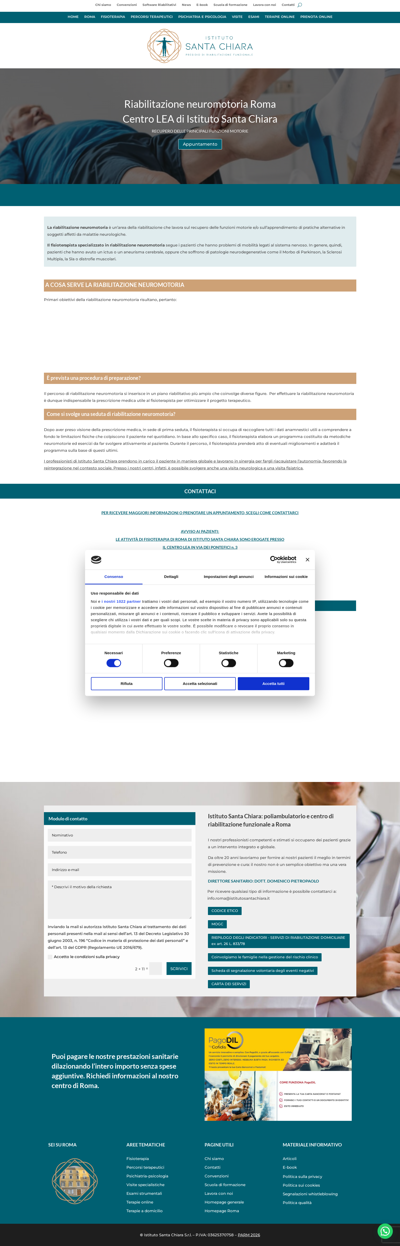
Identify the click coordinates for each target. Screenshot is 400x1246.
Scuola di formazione (231, 5)
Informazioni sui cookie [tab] (286, 576)
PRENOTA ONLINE (316, 17)
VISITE (237, 17)
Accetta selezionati (200, 683)
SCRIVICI (179, 968)
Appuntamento (200, 144)
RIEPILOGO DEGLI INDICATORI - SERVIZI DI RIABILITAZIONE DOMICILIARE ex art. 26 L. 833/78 (278, 940)
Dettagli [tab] (171, 576)
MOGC (217, 924)
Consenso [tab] (113, 576)
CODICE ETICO (224, 910)
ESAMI (253, 17)
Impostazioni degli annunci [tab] (229, 576)
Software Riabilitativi (159, 5)
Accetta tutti (273, 683)
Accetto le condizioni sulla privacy (84, 956)
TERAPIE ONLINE (280, 17)
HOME (73, 17)
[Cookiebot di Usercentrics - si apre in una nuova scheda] (274, 560)
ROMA (89, 17)
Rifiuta (127, 683)
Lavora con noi (264, 5)
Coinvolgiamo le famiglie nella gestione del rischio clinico (264, 957)
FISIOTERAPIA (113, 17)
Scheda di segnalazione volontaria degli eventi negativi (262, 970)
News (186, 5)
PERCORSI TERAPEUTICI (152, 17)
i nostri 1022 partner (121, 601)
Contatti (288, 5)
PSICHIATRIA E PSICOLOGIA (202, 17)
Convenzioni (127, 5)
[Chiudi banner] (307, 560)
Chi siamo (103, 5)
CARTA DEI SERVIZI (228, 984)
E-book (202, 5)
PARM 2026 (249, 1234)
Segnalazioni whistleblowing (310, 1193)
